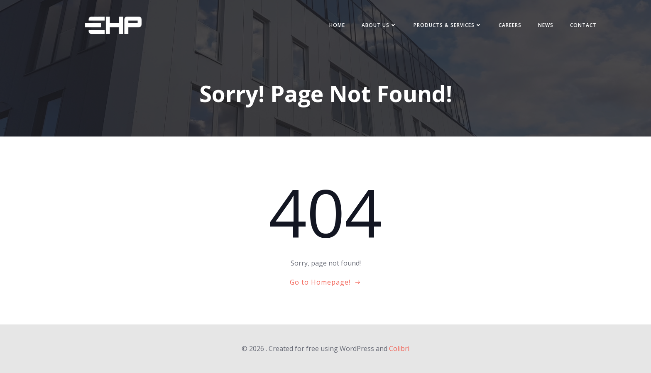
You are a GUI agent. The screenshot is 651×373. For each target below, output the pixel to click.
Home (337, 25)
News (545, 25)
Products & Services (448, 25)
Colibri (399, 348)
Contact (583, 25)
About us (379, 25)
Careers (510, 25)
